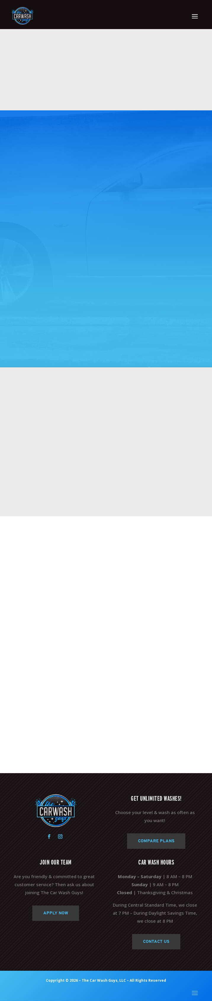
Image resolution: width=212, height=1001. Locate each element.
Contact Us (156, 941)
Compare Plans (156, 840)
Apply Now (55, 913)
